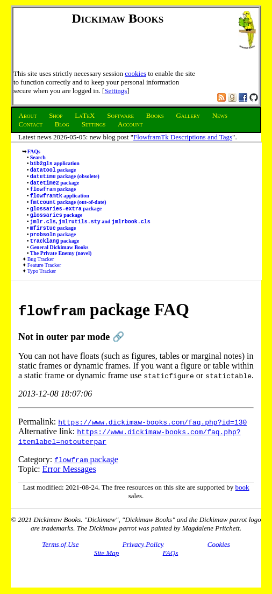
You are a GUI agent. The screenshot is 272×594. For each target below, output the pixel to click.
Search (38, 157)
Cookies (218, 558)
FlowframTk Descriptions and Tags (182, 137)
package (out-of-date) (68, 210)
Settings (115, 91)
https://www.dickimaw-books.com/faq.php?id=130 (152, 436)
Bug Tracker (40, 273)
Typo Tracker (41, 285)
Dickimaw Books (117, 18)
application (55, 164)
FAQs (33, 151)
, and (90, 232)
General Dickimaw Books (59, 261)
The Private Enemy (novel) (61, 267)
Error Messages (69, 482)
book (242, 501)
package (53, 172)
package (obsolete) (64, 179)
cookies (135, 73)
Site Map (106, 566)
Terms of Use (60, 558)
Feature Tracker (44, 279)
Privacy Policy (143, 558)
